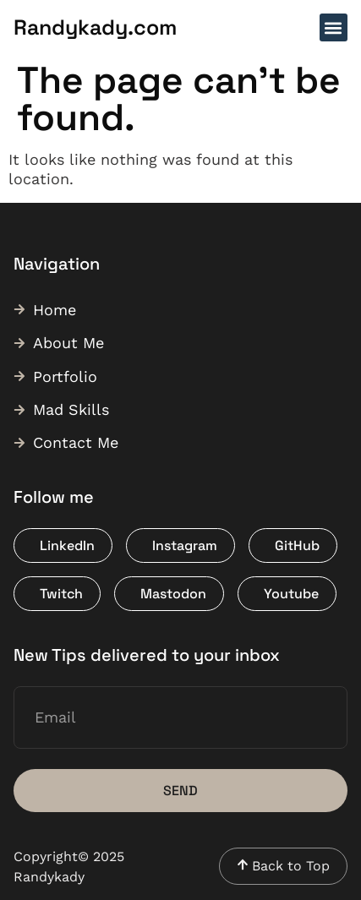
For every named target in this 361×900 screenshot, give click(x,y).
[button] (333, 27)
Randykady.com (95, 27)
